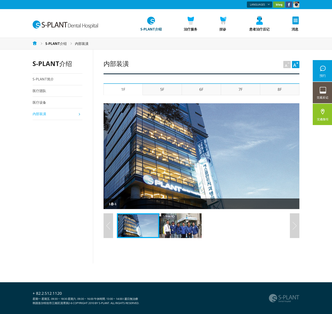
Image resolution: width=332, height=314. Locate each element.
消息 (295, 29)
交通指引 (322, 114)
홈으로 (35, 43)
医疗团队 (39, 90)
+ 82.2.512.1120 (47, 293)
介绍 (56, 43)
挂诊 (222, 29)
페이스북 (288, 4)
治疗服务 (190, 29)
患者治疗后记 (259, 29)
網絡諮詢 (322, 70)
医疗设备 (39, 102)
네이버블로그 (279, 4)
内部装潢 (82, 43)
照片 (322, 92)
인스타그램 (296, 4)
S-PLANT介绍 (151, 29)
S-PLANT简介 (43, 79)
